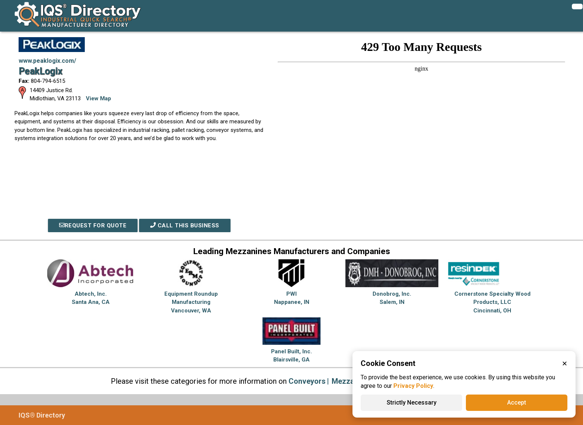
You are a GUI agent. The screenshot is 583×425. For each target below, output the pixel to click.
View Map (98, 98)
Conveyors (307, 381)
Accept (516, 402)
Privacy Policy (413, 385)
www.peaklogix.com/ (47, 60)
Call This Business (184, 225)
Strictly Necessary (412, 402)
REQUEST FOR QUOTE (93, 225)
